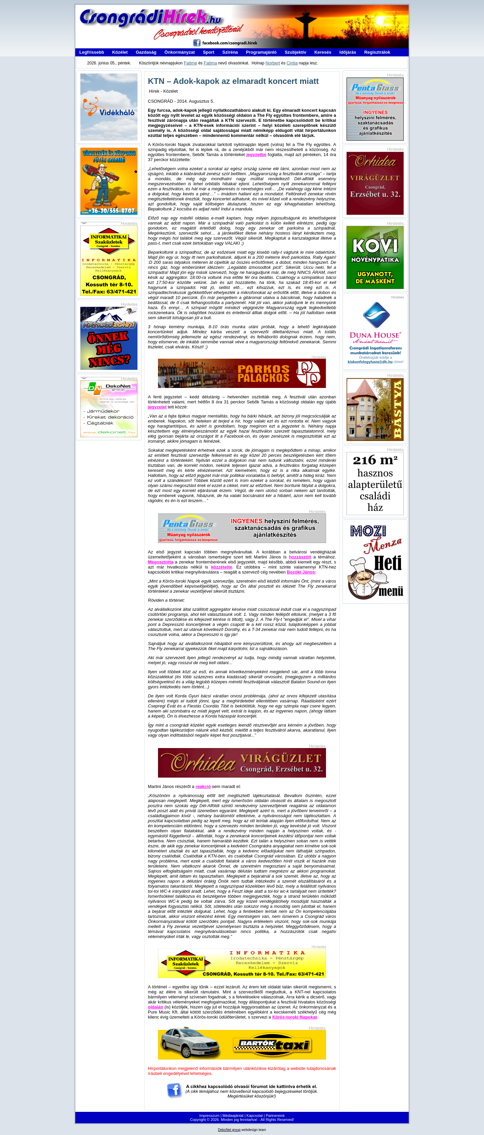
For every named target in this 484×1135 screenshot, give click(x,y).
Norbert (273, 62)
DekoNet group (229, 1130)
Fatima (210, 62)
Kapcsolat (254, 1116)
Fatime (190, 62)
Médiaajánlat (233, 1116)
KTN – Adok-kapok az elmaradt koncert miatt (233, 81)
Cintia (291, 62)
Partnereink (275, 1116)
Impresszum (209, 1116)
